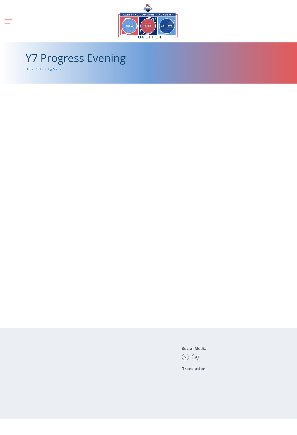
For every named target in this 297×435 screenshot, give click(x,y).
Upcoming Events (50, 69)
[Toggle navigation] (8, 21)
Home (30, 69)
